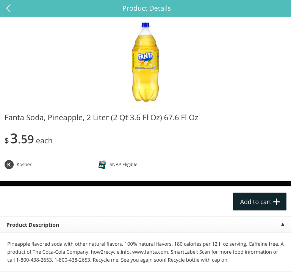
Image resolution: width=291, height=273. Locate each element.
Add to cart (255, 202)
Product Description (32, 225)
